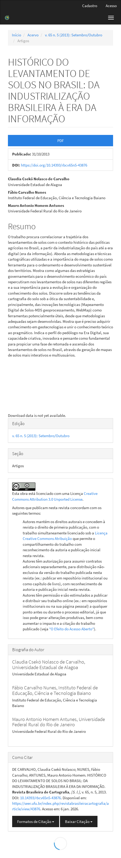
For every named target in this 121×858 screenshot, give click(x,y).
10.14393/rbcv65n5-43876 (40, 797)
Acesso (111, 5)
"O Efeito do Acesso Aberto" (71, 628)
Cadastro (89, 5)
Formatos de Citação (35, 821)
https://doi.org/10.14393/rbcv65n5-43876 (54, 165)
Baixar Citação (78, 821)
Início (16, 34)
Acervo (33, 34)
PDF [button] (60, 140)
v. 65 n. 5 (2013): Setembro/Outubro (73, 34)
